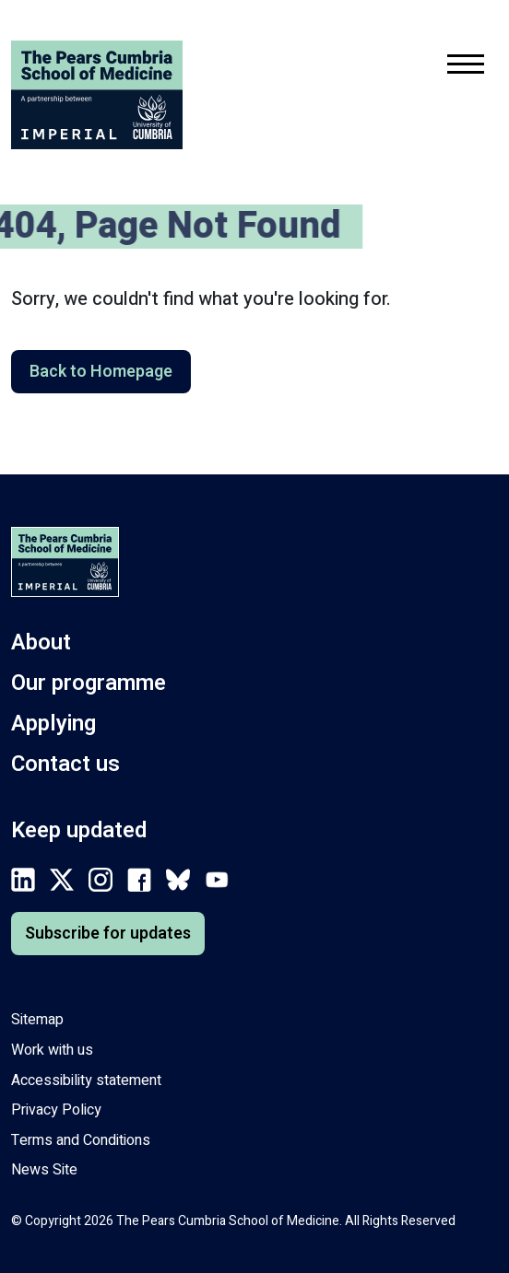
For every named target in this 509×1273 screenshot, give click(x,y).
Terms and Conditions (80, 1140)
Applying (53, 723)
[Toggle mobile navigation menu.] (465, 68)
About (41, 642)
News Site (44, 1170)
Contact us (65, 764)
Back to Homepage (101, 371)
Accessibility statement (86, 1080)
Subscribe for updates (108, 933)
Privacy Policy (56, 1110)
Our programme (88, 683)
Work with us (52, 1050)
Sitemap (37, 1020)
